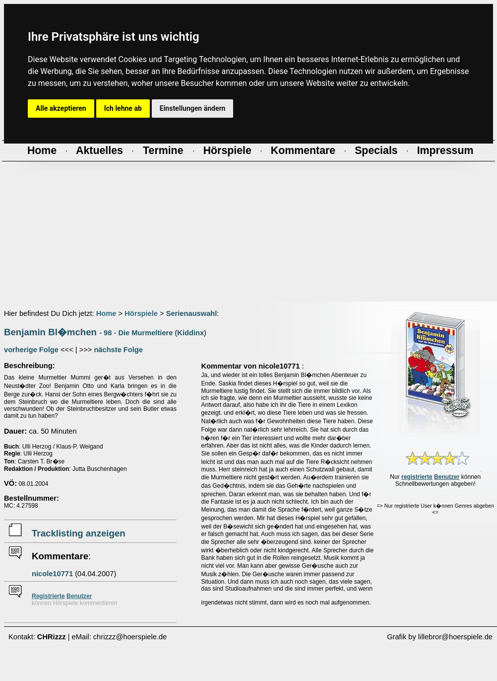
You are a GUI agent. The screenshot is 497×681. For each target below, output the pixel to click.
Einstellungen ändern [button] (193, 108)
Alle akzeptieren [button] (61, 108)
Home (106, 313)
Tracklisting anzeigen (78, 533)
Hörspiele (141, 313)
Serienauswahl (191, 313)
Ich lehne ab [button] (123, 108)
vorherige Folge (31, 350)
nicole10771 (52, 574)
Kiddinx (190, 333)
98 (108, 333)
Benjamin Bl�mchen (50, 332)
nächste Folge (118, 350)
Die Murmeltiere (145, 333)
